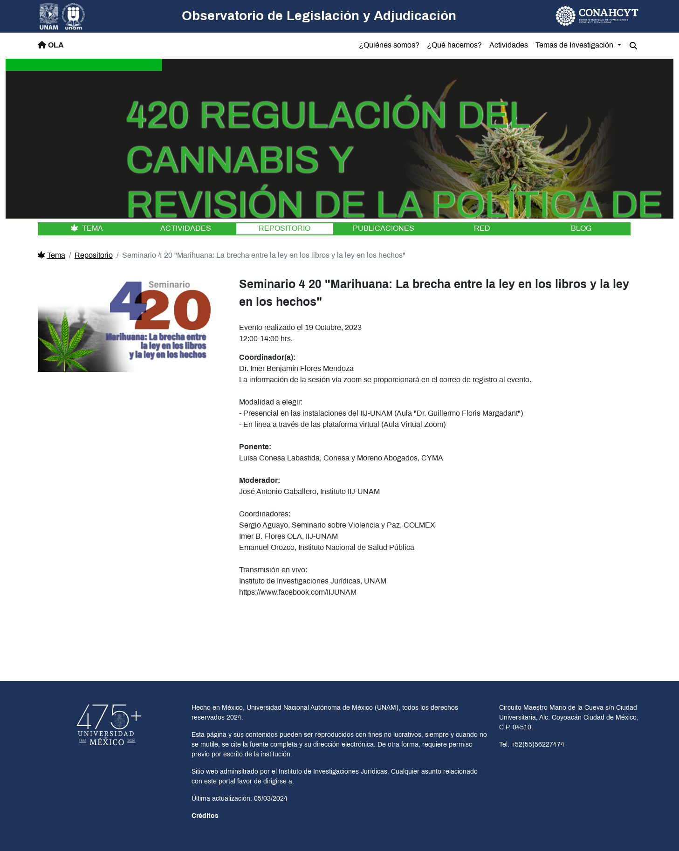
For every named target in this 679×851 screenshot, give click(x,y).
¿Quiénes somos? (389, 45)
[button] (633, 46)
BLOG (581, 228)
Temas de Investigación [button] (575, 45)
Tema (51, 255)
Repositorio (94, 255)
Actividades (508, 45)
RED (482, 228)
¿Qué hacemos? (454, 45)
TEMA (87, 228)
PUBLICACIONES (383, 228)
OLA (51, 45)
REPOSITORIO (284, 228)
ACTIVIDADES (185, 228)
